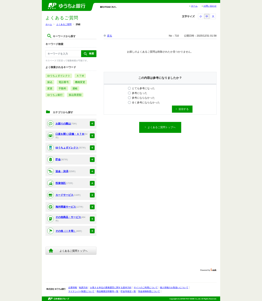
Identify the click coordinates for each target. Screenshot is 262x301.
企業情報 (72, 287)
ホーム (194, 6)
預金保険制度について (149, 291)
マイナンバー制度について (81, 291)
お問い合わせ (210, 6)
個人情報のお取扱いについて (174, 287)
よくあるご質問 (64, 24)
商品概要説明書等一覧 (107, 291)
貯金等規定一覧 (128, 291)
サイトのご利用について (146, 287)
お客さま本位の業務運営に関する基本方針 (111, 287)
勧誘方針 (83, 287)
